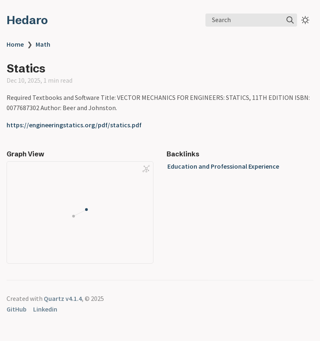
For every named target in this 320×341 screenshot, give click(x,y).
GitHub (17, 309)
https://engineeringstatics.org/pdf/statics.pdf (74, 125)
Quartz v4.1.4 (63, 298)
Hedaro (27, 20)
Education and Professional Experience (223, 166)
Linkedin (45, 309)
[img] (290, 20)
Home (15, 44)
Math (43, 44)
